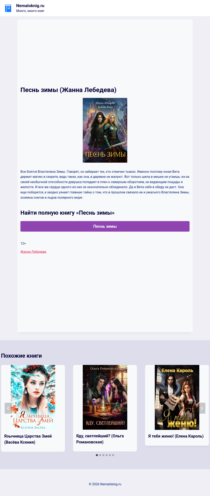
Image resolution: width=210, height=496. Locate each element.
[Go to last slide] (8, 408)
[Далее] (201, 408)
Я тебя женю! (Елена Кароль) (176, 436)
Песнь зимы (105, 226)
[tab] (97, 455)
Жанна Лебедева (33, 252)
